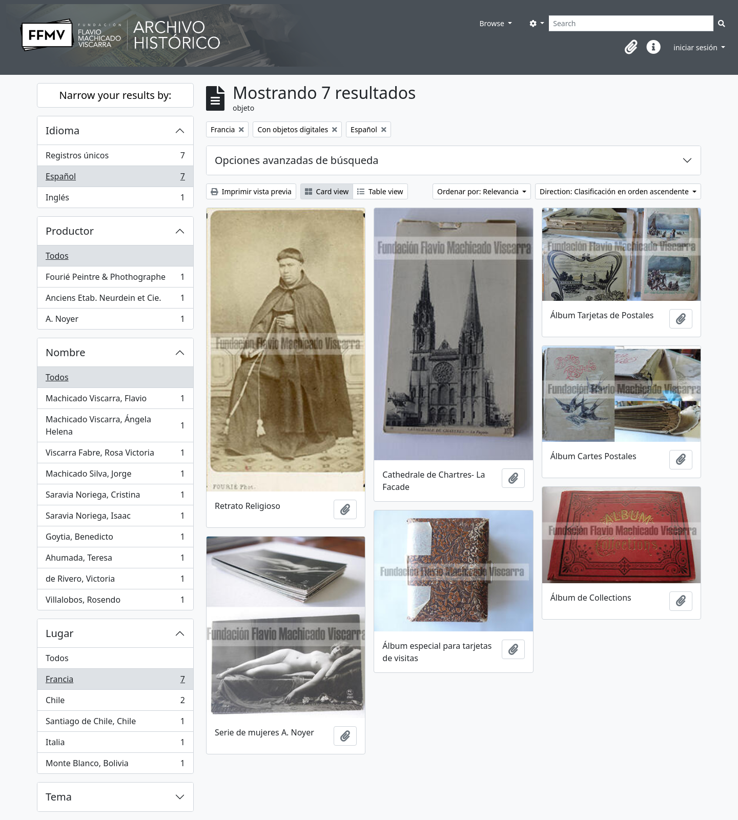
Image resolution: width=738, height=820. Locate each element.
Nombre (65, 352)
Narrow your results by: (115, 95)
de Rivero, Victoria (115, 580)
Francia (115, 681)
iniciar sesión (696, 47)
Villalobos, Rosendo (115, 601)
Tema (59, 797)
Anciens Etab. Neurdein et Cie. (115, 300)
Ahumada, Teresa (115, 559)
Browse (492, 23)
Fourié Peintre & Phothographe (115, 279)
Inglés (115, 199)
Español (115, 178)
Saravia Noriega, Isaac (115, 517)
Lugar (60, 633)
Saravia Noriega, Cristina (115, 496)
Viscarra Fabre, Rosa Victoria (115, 454)
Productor (70, 231)
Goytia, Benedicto (115, 538)
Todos (57, 255)
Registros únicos (115, 157)
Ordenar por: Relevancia (478, 191)
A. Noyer (115, 321)
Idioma (62, 130)
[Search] (631, 23)
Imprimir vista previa (251, 191)
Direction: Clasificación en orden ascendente (615, 191)
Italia (115, 744)
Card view (326, 191)
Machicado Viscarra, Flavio (115, 400)
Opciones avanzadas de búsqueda (297, 160)
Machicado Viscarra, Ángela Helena (115, 425)
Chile (115, 702)
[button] (631, 47)
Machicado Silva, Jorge (115, 475)
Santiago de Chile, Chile (115, 723)
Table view (380, 191)
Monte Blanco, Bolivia (115, 765)
